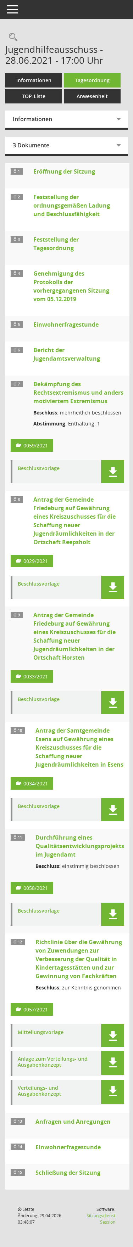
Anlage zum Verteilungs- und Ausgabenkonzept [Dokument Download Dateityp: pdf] (53, 1062)
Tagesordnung (92, 80)
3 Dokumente (31, 145)
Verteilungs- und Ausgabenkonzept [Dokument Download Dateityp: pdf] (39, 1091)
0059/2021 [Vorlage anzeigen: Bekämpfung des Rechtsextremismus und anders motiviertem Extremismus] (35, 445)
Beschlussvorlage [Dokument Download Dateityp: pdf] (39, 468)
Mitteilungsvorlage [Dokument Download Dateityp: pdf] (40, 1032)
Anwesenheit (92, 96)
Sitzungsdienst (101, 1219)
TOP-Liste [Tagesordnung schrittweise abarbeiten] (33, 96)
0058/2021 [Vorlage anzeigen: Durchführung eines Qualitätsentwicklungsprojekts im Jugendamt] (35, 888)
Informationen (33, 80)
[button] (112, 471)
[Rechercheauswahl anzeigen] (11, 37)
